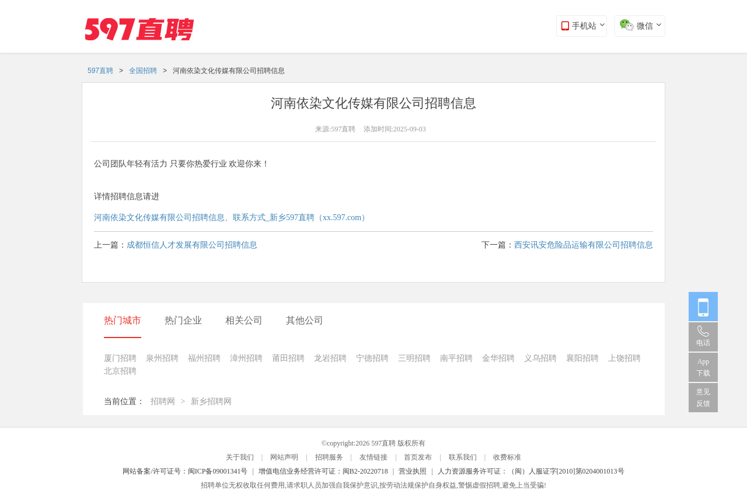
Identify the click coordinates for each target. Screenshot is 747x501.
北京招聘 (120, 371)
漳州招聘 (246, 358)
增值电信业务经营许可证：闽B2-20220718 (323, 471)
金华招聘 (498, 358)
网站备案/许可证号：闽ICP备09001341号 (185, 471)
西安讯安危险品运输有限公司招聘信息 (583, 245)
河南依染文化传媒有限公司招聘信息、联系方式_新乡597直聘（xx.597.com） (231, 217)
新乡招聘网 (211, 401)
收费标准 (507, 457)
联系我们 (463, 457)
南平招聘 (456, 358)
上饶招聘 (624, 358)
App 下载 (703, 367)
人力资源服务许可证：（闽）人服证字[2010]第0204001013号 (531, 471)
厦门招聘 (120, 358)
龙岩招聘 (330, 358)
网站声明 (284, 457)
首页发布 (418, 457)
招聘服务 (329, 457)
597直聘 (100, 71)
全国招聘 (143, 71)
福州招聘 (204, 358)
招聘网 (163, 401)
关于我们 (240, 457)
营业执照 (413, 471)
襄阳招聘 (582, 358)
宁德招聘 (372, 358)
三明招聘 (414, 358)
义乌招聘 (540, 358)
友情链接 (373, 457)
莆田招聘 (288, 358)
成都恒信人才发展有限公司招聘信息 (192, 245)
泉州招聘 (162, 358)
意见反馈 (703, 398)
